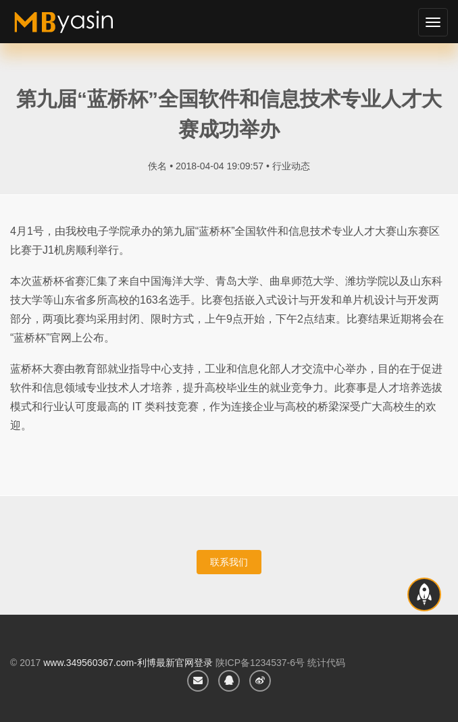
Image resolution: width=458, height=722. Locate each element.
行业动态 (291, 166)
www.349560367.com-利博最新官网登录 (128, 662)
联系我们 (229, 562)
